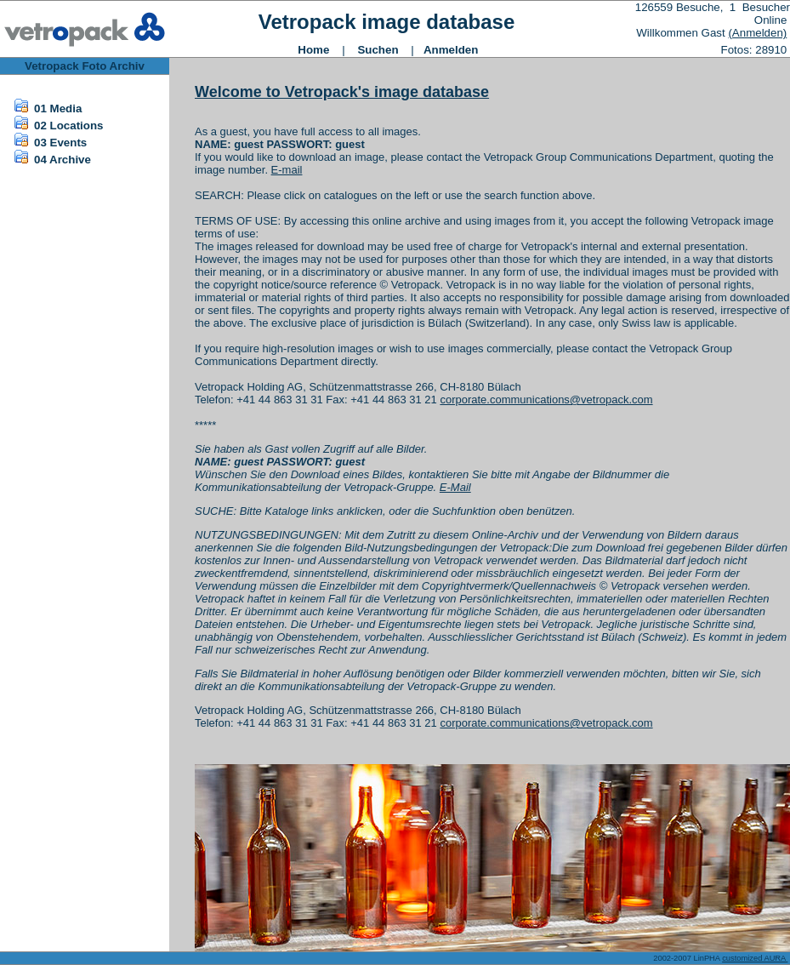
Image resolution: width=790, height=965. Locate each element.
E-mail (287, 169)
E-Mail (455, 487)
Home (313, 49)
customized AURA (754, 958)
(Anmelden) (757, 32)
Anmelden (450, 49)
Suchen (377, 49)
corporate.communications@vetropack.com (546, 399)
